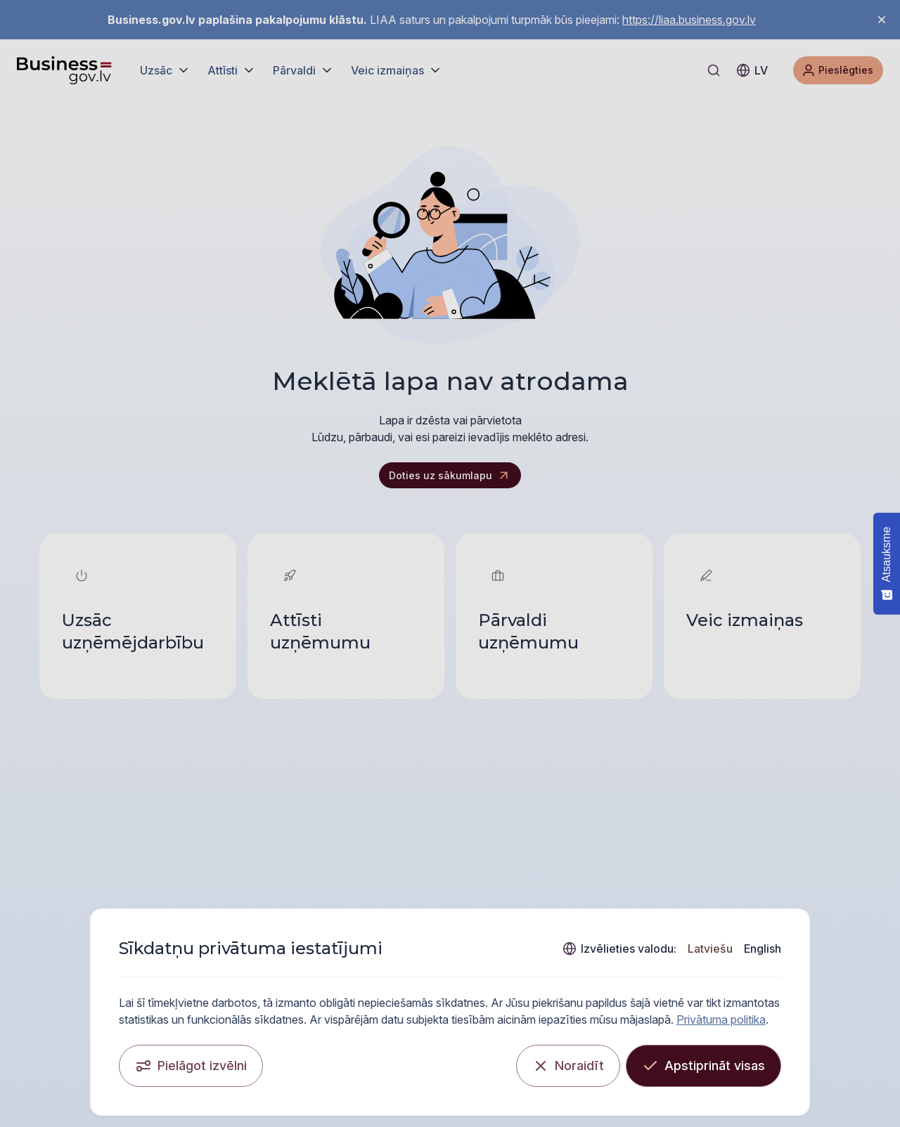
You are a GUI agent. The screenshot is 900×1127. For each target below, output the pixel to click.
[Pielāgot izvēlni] (191, 1066)
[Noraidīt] (568, 1066)
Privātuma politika (721, 1019)
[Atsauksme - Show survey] (886, 563)
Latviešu (710, 949)
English (762, 949)
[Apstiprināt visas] (703, 1066)
